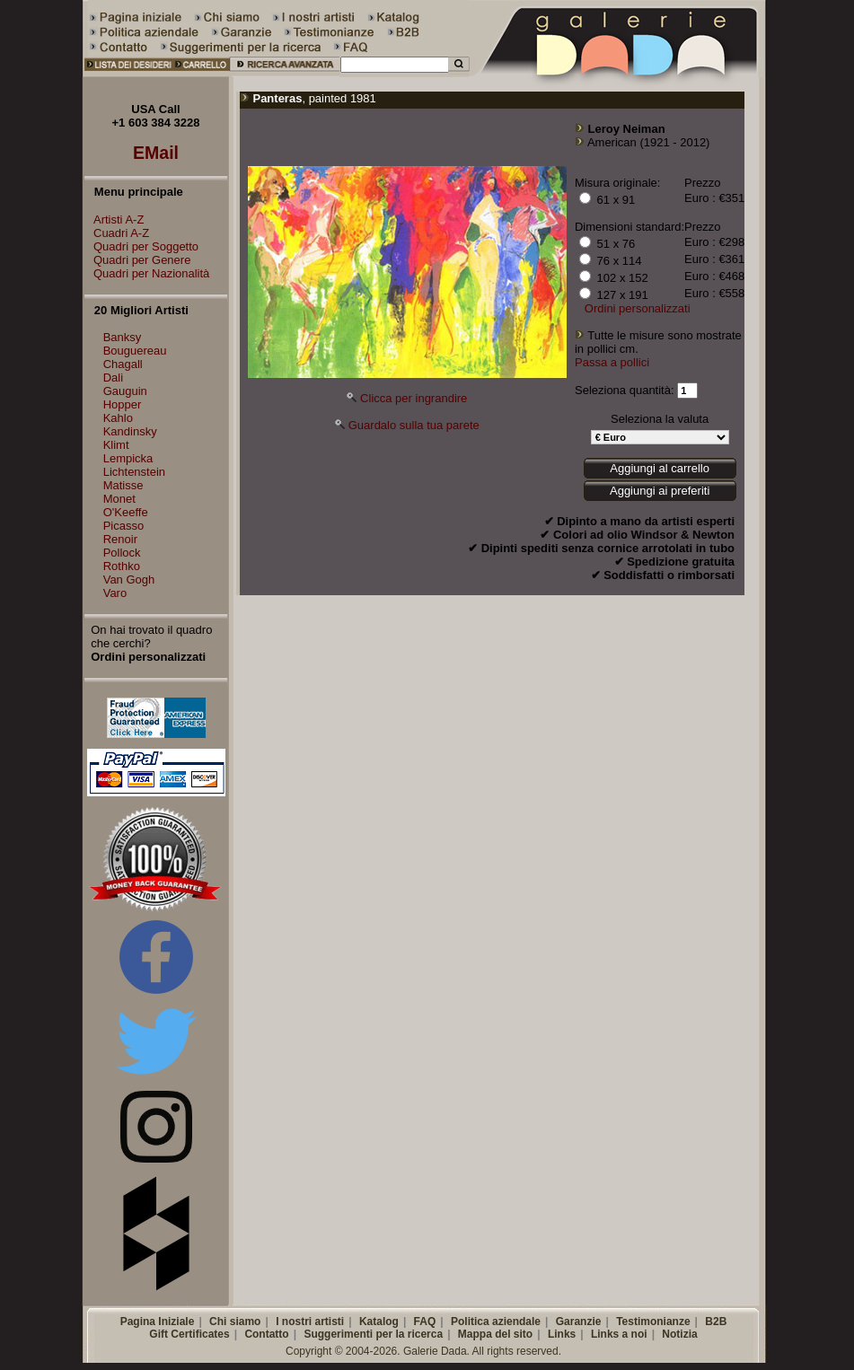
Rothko (121, 566)
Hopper (122, 404)
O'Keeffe (125, 512)
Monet (119, 498)
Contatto (266, 1334)
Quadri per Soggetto (141, 246)
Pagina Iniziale (157, 1321)
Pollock (122, 552)
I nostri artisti (310, 1321)
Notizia (679, 1334)
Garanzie (579, 1321)
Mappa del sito (495, 1334)
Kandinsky (130, 431)
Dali (113, 377)
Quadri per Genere (137, 260)
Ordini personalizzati (638, 308)
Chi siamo (234, 1321)
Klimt (116, 445)
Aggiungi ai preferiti (659, 490)
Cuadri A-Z (116, 233)
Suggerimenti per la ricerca (373, 1334)
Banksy (122, 337)
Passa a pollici (612, 362)
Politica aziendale (496, 1321)
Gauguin (125, 391)
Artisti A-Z (114, 219)
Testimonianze (653, 1321)
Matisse (123, 485)
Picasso (124, 525)
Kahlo (118, 418)
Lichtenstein (134, 472)
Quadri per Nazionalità (146, 273)
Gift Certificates (189, 1334)
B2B (715, 1321)
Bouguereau (135, 350)
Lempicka (128, 458)
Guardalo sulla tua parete (414, 425)
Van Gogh (129, 579)
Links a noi (619, 1334)
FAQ (425, 1321)
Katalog (379, 1321)
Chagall (123, 364)
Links (562, 1334)
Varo (115, 593)
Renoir (120, 539)
